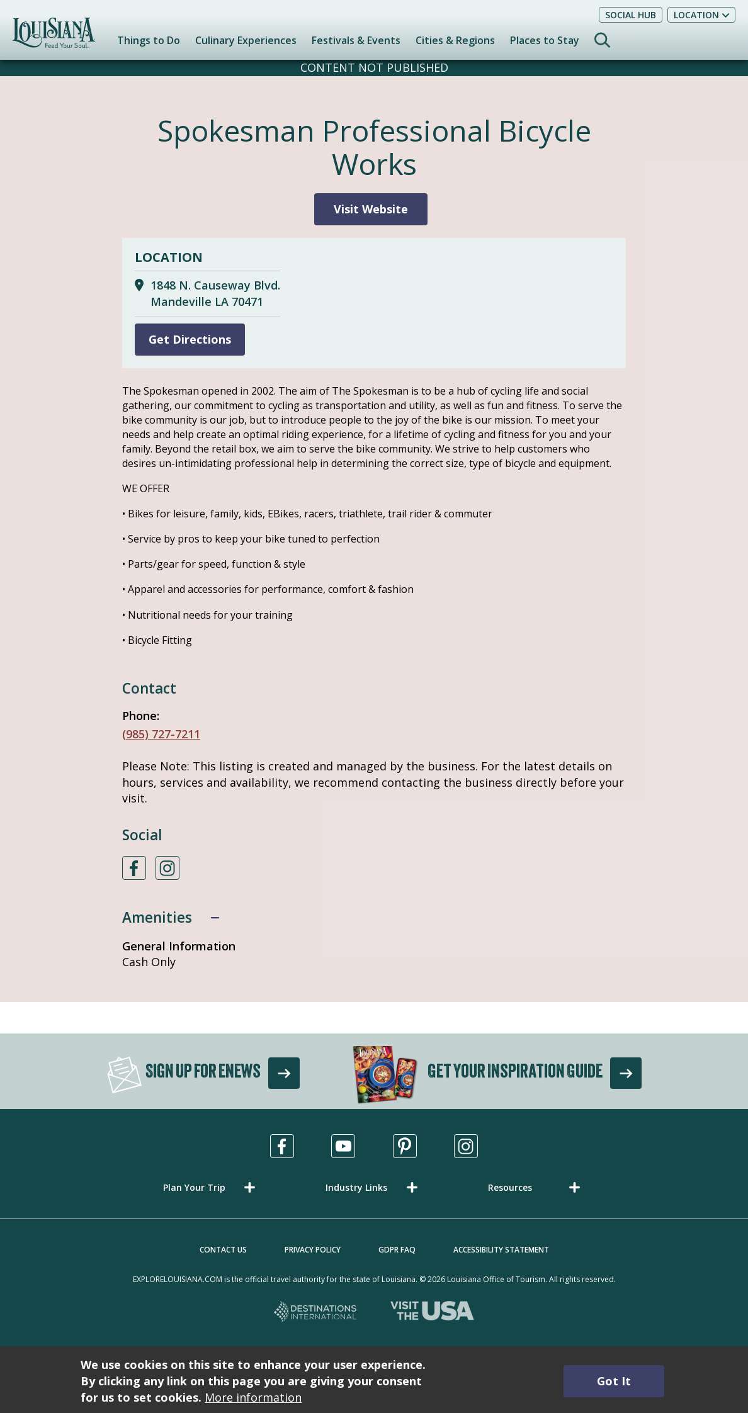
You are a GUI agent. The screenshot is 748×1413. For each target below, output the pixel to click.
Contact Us (223, 1249)
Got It (614, 1380)
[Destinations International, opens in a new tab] (316, 1312)
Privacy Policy (313, 1249)
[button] (211, 1187)
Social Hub (630, 15)
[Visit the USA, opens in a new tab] (432, 1312)
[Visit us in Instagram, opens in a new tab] (466, 1146)
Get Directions (190, 339)
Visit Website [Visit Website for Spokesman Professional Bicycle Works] (371, 209)
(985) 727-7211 (161, 733)
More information (253, 1397)
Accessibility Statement (501, 1249)
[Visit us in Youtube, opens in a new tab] (343, 1146)
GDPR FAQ (397, 1249)
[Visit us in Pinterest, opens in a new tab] (405, 1146)
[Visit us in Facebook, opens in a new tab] (282, 1146)
